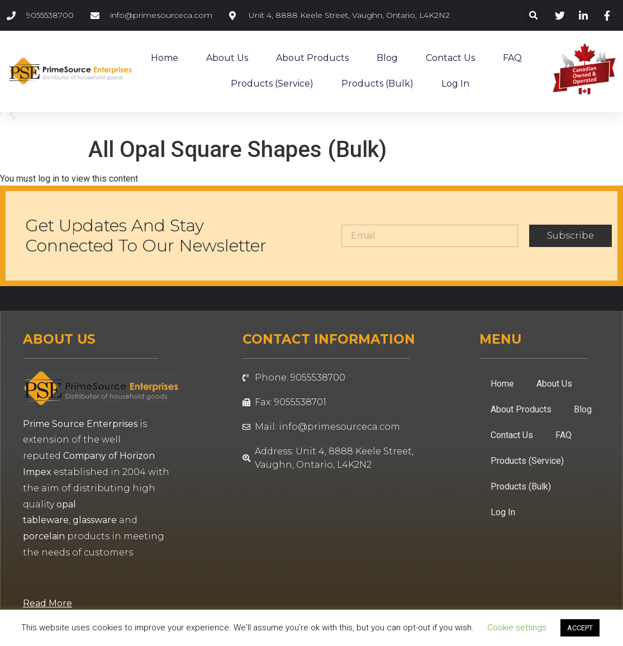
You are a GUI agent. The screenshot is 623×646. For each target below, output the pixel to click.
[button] (534, 15)
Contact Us (450, 58)
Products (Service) (272, 83)
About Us (227, 58)
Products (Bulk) (377, 83)
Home (164, 58)
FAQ (512, 58)
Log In (455, 83)
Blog (387, 58)
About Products (312, 58)
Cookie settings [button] (516, 628)
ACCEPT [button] (580, 628)
